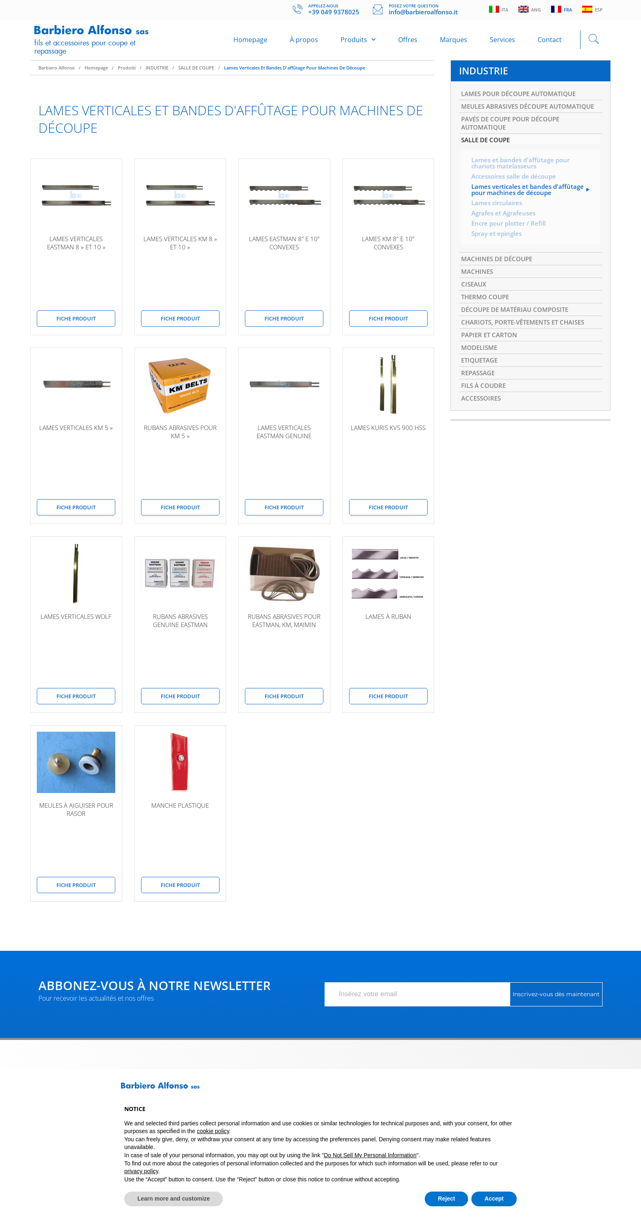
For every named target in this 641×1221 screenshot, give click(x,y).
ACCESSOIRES (482, 428)
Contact (550, 41)
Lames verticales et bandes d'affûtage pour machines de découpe (294, 72)
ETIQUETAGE (481, 388)
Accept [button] (494, 1198)
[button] (512, 1088)
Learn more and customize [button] (173, 1198)
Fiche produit (76, 322)
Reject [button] (446, 1198)
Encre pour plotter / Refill (510, 244)
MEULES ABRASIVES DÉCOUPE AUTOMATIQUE (508, 117)
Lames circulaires (498, 223)
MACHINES (478, 293)
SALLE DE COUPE (196, 72)
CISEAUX (474, 307)
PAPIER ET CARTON (491, 361)
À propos (304, 41)
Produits (358, 41)
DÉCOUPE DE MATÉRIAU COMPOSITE (519, 334)
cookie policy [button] (213, 1131)
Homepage (250, 41)
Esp (592, 9)
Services (502, 41)
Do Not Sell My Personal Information (370, 1155)
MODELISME (480, 374)
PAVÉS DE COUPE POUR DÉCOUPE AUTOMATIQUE (514, 139)
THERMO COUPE (487, 320)
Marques (453, 41)
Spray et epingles (497, 255)
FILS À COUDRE (485, 415)
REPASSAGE (479, 401)
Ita (495, 9)
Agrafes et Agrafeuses (505, 234)
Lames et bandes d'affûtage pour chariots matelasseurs (522, 181)
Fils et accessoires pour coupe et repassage (90, 48)
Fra (560, 9)
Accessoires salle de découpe (516, 195)
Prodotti (127, 72)
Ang (527, 9)
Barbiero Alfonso (56, 72)
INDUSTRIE (157, 72)
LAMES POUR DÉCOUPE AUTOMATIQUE (523, 98)
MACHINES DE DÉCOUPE (499, 280)
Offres (407, 41)
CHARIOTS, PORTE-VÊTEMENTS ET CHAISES (527, 347)
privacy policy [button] (141, 1171)
